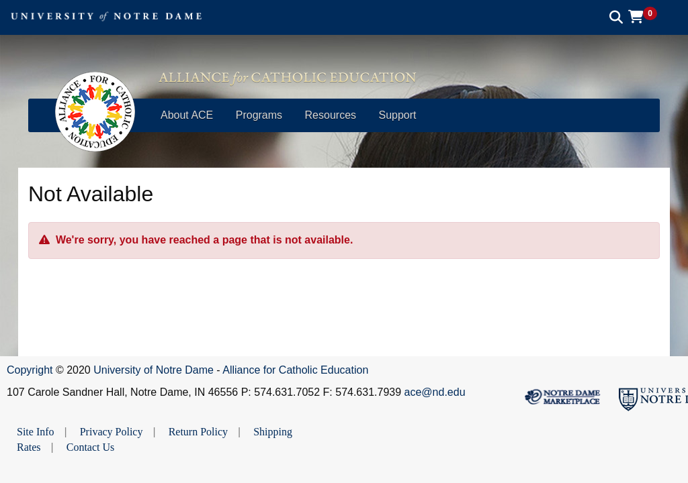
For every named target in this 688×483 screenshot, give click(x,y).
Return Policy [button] (198, 431)
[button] (647, 17)
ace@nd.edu (435, 392)
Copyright (29, 370)
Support (397, 115)
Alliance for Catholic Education (295, 370)
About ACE (187, 115)
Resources (330, 115)
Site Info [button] (35, 431)
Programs (259, 115)
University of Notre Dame (153, 370)
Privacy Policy (111, 431)
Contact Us (91, 447)
